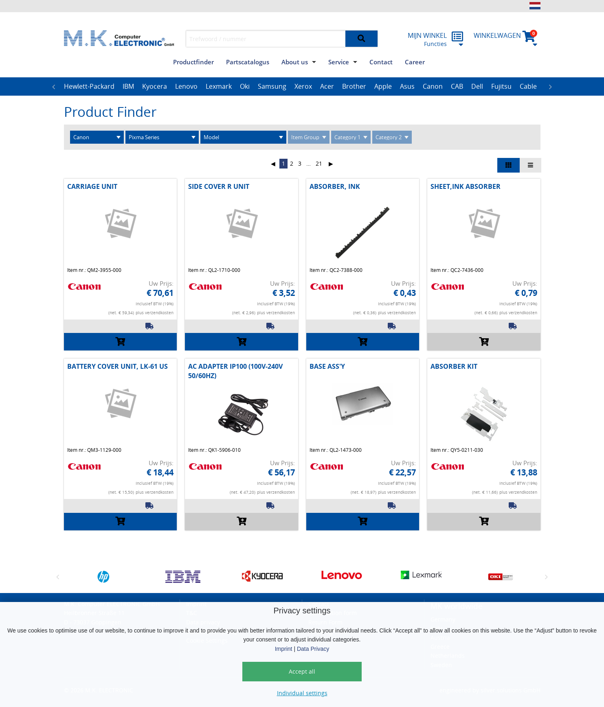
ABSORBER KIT (453, 366)
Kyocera (154, 86)
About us (294, 62)
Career (415, 62)
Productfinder (193, 62)
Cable (528, 86)
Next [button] (551, 87)
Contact (381, 62)
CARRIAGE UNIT (92, 186)
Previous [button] (54, 87)
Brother (354, 86)
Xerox (303, 86)
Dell (477, 86)
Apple (383, 86)
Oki (245, 86)
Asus (407, 86)
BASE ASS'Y (327, 366)
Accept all (302, 671)
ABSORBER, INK (335, 186)
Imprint (283, 649)
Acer (327, 86)
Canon (433, 86)
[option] (89, 86)
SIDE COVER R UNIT (218, 186)
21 (319, 163)
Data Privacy (313, 649)
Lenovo (186, 86)
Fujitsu (501, 86)
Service (338, 62)
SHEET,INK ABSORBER (465, 186)
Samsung (272, 86)
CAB (457, 86)
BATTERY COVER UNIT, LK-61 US (117, 366)
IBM (128, 86)
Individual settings (302, 693)
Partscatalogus (247, 62)
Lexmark (219, 86)
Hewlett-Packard (89, 86)
